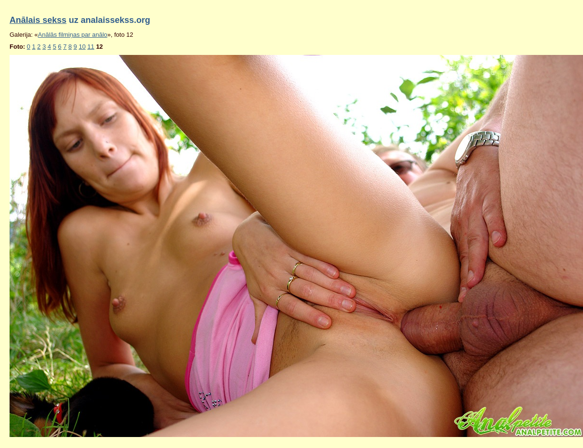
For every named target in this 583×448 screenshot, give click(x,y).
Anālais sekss (38, 20)
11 (90, 46)
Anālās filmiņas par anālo (72, 34)
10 (82, 46)
